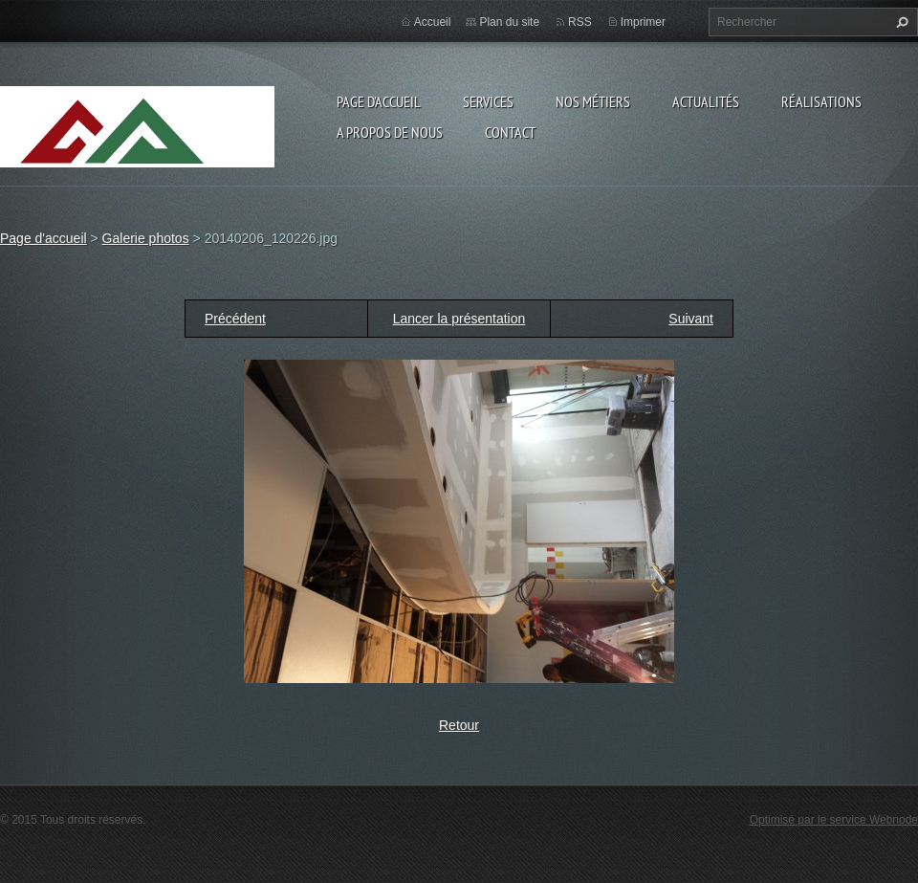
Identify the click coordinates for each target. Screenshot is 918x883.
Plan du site (509, 22)
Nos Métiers (593, 101)
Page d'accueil (379, 101)
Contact (510, 132)
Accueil (432, 22)
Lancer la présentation (459, 318)
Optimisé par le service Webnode (834, 820)
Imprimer (643, 22)
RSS (580, 22)
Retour (459, 725)
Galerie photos (145, 238)
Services (488, 101)
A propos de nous (390, 132)
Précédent (235, 318)
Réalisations (821, 101)
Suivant (690, 318)
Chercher (899, 22)
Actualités (705, 101)
